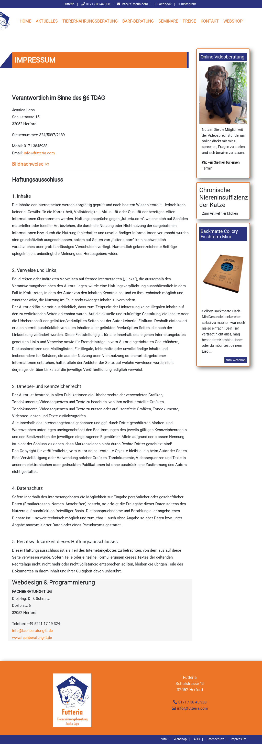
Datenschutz (215, 739)
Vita (164, 739)
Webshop (233, 21)
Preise (189, 21)
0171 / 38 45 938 (192, 702)
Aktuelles (47, 21)
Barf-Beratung (138, 21)
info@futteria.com (135, 4)
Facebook (164, 4)
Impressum (238, 739)
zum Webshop (236, 363)
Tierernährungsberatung (90, 21)
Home (25, 21)
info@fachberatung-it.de (32, 630)
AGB (197, 739)
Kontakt (210, 21)
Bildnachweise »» (30, 164)
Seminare (168, 21)
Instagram (188, 4)
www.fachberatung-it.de (32, 637)
